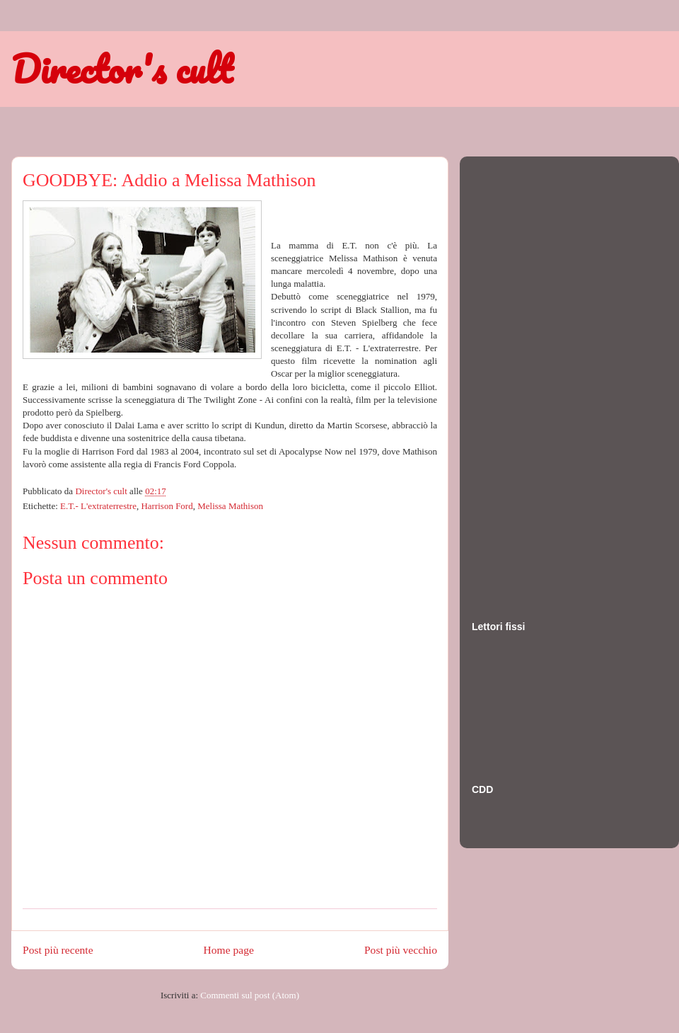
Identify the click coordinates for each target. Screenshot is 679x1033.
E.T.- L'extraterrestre (98, 506)
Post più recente (58, 950)
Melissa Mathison (230, 506)
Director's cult (121, 69)
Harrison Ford (166, 506)
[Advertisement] (528, 374)
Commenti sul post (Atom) (249, 995)
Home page (229, 950)
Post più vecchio (400, 950)
